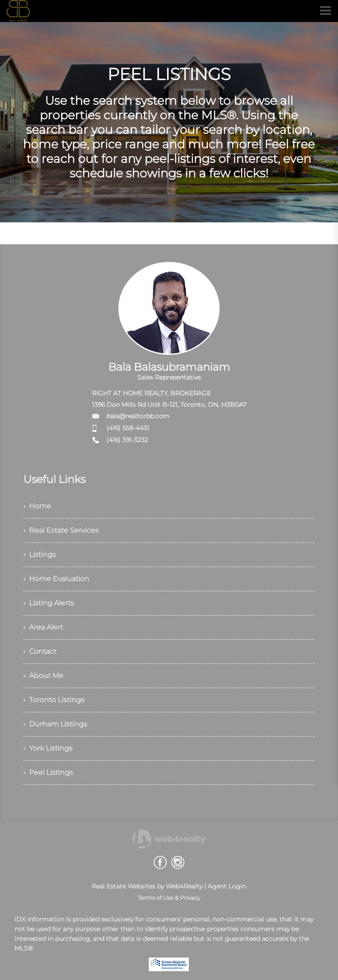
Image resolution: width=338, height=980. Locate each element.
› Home (37, 506)
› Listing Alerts (48, 603)
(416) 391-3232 (127, 440)
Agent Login (227, 886)
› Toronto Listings (53, 700)
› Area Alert (43, 627)
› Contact (39, 651)
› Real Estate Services (61, 530)
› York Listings (48, 748)
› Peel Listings (48, 772)
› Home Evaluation (56, 579)
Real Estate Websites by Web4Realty (147, 886)
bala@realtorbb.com (138, 416)
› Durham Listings (55, 724)
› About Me (43, 675)
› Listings (39, 554)
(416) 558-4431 (128, 428)
